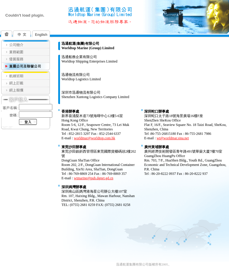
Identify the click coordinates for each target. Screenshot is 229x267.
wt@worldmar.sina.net (173, 138)
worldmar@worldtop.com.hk (94, 138)
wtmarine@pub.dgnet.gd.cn (93, 178)
